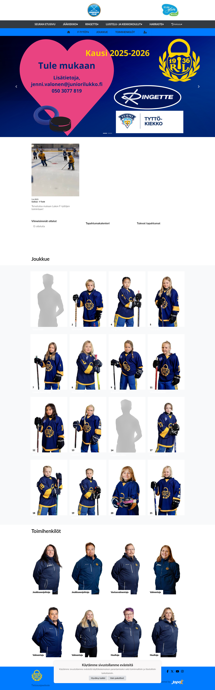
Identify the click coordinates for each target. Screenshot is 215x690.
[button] (16, 86)
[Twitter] (171, 671)
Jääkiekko (70, 24)
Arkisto (176, 24)
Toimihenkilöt (125, 32)
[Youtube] (176, 671)
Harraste (157, 24)
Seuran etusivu (45, 24)
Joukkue (102, 32)
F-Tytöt (83, 32)
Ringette (91, 24)
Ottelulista (38, 236)
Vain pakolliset (117, 678)
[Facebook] (167, 671)
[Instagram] (181, 671)
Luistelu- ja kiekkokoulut (124, 24)
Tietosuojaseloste (40, 685)
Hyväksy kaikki (98, 678)
